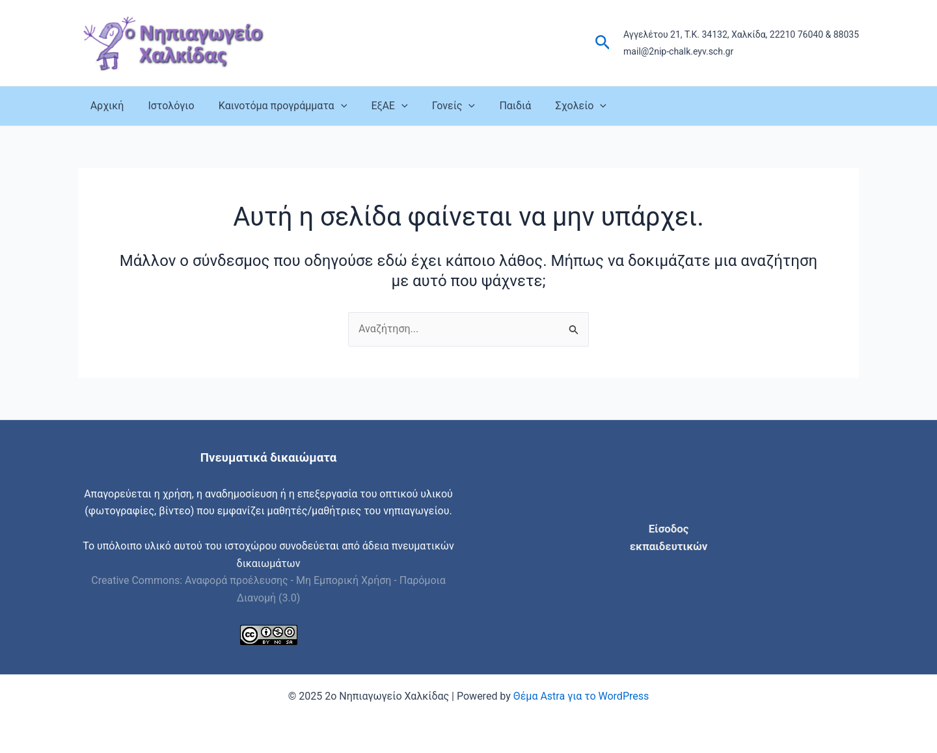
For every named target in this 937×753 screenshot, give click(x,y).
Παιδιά (496, 105)
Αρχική (105, 105)
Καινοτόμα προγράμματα (274, 106)
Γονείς (437, 106)
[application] (331, 106)
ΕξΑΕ (377, 106)
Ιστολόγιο (166, 105)
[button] (603, 43)
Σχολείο (558, 106)
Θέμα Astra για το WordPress (581, 696)
